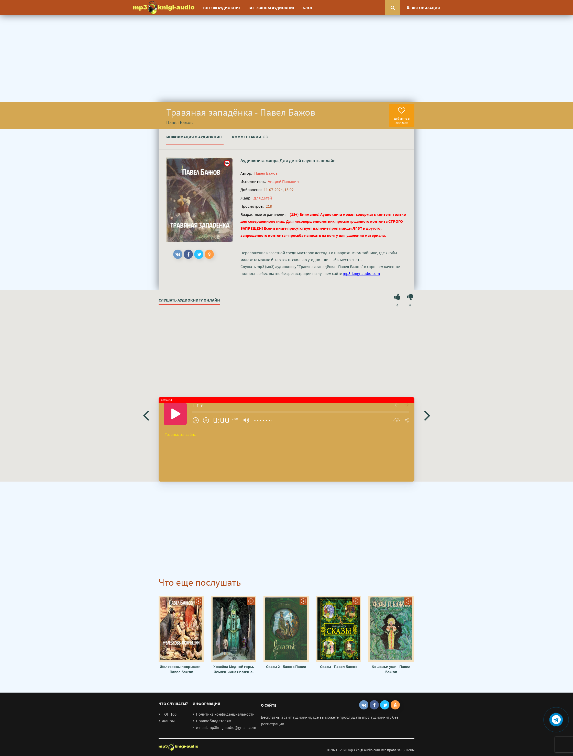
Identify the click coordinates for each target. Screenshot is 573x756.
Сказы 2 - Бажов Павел (286, 666)
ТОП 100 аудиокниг (221, 7)
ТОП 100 (169, 714)
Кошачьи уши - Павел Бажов (391, 669)
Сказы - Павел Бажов (338, 666)
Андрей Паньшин (283, 181)
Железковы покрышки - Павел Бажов (181, 669)
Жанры (168, 720)
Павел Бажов (266, 173)
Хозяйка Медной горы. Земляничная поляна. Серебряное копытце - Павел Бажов (233, 669)
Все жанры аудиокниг (271, 7)
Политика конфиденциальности (225, 714)
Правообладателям (213, 720)
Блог (308, 7)
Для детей (290, 160)
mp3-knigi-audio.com (361, 273)
